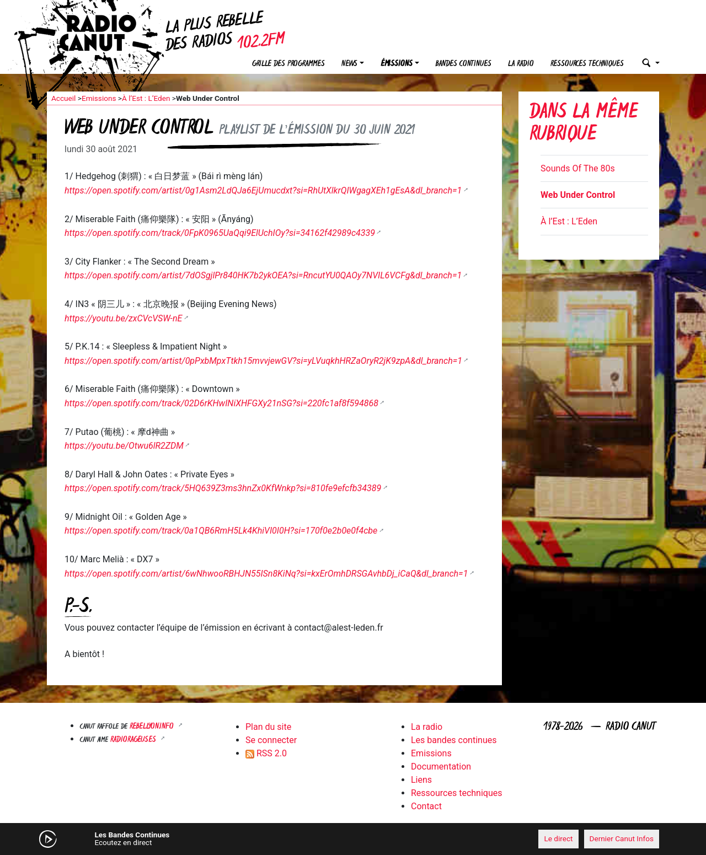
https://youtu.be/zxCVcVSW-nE (123, 318)
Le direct (558, 838)
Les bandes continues (453, 740)
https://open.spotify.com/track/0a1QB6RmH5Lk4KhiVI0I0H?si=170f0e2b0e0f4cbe (221, 530)
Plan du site (268, 727)
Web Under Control (578, 195)
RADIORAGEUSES (134, 740)
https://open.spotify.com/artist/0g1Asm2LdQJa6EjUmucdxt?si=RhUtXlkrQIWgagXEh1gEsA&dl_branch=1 (263, 190)
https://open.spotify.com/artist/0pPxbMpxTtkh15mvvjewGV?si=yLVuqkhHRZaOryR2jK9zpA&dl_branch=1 (263, 361)
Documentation (441, 766)
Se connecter (271, 740)
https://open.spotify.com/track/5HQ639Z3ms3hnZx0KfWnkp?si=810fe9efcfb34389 (223, 488)
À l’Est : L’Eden (146, 98)
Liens (421, 780)
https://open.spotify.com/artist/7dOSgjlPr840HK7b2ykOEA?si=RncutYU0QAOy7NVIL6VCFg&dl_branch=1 (263, 275)
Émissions (397, 64)
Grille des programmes (288, 64)
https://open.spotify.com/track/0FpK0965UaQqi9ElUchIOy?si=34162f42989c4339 (220, 233)
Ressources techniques (587, 64)
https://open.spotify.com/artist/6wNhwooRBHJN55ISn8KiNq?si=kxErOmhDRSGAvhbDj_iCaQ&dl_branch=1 (266, 573)
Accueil (63, 98)
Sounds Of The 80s (578, 168)
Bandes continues (463, 64)
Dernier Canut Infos (622, 838)
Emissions (99, 98)
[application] (353, 839)
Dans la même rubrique (584, 124)
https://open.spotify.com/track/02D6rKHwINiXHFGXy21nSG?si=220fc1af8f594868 (221, 403)
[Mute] (218, 838)
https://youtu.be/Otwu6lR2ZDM (124, 445)
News (349, 64)
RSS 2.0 (266, 753)
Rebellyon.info (153, 726)
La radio (521, 64)
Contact (426, 806)
